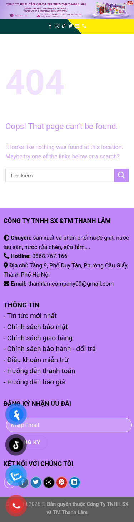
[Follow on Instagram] (57, 26)
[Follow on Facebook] (50, 26)
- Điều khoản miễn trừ (36, 360)
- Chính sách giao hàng (38, 338)
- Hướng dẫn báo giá (34, 382)
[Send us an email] (77, 26)
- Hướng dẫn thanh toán (39, 371)
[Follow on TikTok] (63, 26)
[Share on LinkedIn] (74, 482)
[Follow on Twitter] (70, 26)
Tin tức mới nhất (32, 316)
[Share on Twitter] (36, 482)
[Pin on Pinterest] (62, 482)
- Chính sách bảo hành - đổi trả (50, 349)
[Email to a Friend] (49, 482)
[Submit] (121, 175)
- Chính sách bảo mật (36, 327)
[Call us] (84, 26)
